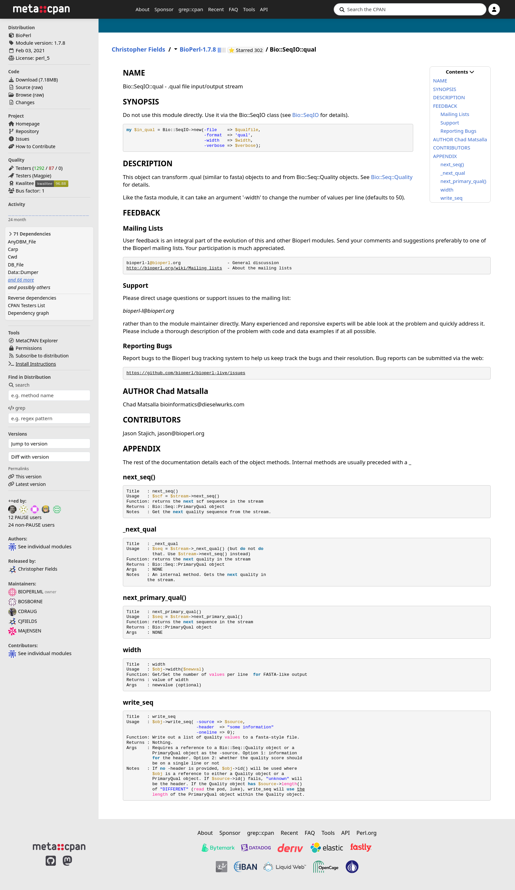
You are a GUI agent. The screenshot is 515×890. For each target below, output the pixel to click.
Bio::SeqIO (305, 115)
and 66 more (21, 280)
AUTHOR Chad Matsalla (460, 139)
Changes (25, 102)
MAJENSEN (24, 631)
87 (51, 168)
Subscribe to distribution (42, 356)
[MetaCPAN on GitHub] (51, 867)
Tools (249, 9)
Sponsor (163, 9)
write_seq (451, 197)
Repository (27, 131)
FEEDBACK (445, 106)
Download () (37, 80)
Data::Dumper (23, 272)
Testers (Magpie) (33, 175)
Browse (24, 95)
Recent (216, 9)
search (19, 385)
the (301, 789)
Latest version (31, 484)
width (447, 189)
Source (23, 87)
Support (449, 122)
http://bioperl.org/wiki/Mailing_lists (174, 268)
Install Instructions (36, 364)
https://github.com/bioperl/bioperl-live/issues (185, 373)
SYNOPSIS (444, 89)
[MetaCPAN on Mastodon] (73, 867)
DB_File (16, 265)
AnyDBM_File (22, 242)
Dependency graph (28, 313)
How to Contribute (36, 146)
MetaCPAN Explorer (37, 340)
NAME (440, 80)
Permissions (29, 348)
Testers (23, 168)
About (143, 9)
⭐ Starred (246, 50)
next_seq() (452, 164)
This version (29, 476)
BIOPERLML (25, 591)
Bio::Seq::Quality (391, 177)
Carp (13, 249)
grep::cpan (190, 9)
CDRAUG (22, 611)
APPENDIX (445, 156)
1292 (39, 168)
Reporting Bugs (458, 130)
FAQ (233, 9)
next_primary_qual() (463, 181)
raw (37, 87)
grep (16, 408)
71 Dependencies (29, 234)
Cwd (12, 257)
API (264, 9)
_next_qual (452, 173)
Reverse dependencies (32, 298)
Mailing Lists (454, 114)
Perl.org (366, 832)
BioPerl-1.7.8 (198, 49)
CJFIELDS (22, 621)
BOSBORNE (25, 601)
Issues (22, 139)
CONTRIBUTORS (451, 147)
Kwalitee (25, 183)
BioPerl (23, 35)
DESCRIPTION (449, 97)
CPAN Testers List (26, 305)
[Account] (494, 9)
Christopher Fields (32, 569)
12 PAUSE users (24, 517)
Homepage (28, 124)
